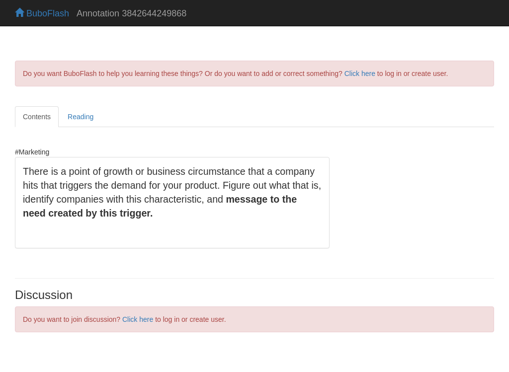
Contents (37, 117)
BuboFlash (42, 13)
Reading (80, 117)
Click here (359, 73)
